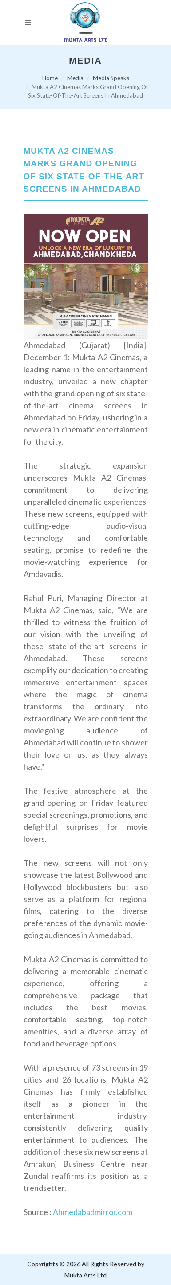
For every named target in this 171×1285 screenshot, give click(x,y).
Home (50, 78)
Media (75, 78)
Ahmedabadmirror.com (92, 1212)
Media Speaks (111, 78)
